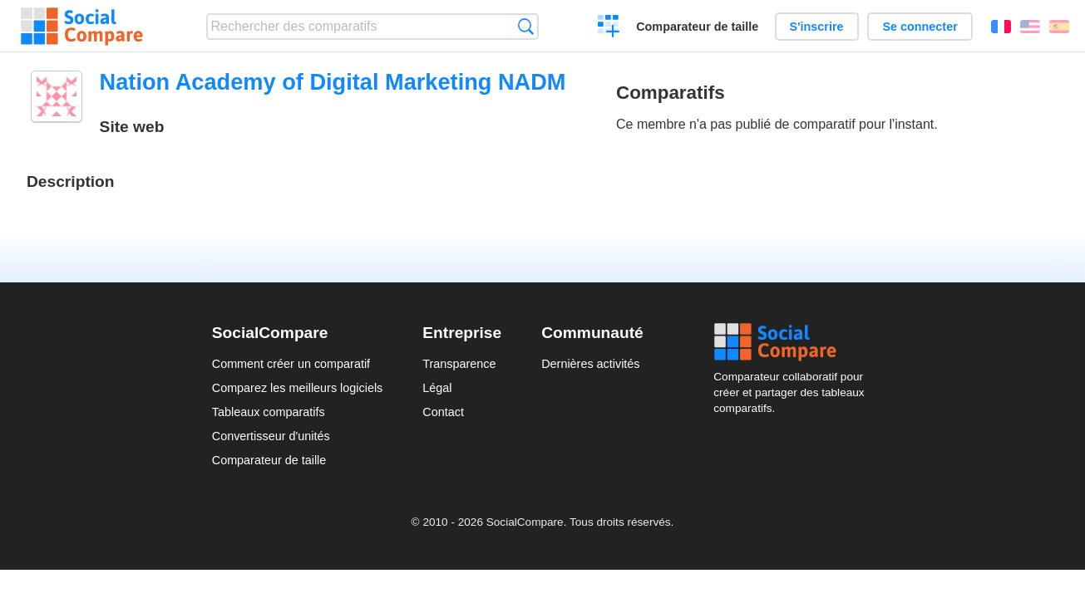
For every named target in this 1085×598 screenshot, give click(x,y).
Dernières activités (590, 363)
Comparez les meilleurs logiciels (297, 388)
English (1030, 26)
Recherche (526, 26)
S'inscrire (817, 26)
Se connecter (919, 26)
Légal (436, 388)
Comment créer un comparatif (291, 363)
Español (1059, 26)
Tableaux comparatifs (268, 412)
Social (793, 342)
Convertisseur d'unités (271, 436)
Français (1001, 26)
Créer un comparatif (609, 28)
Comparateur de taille (697, 26)
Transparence (459, 363)
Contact (443, 412)
